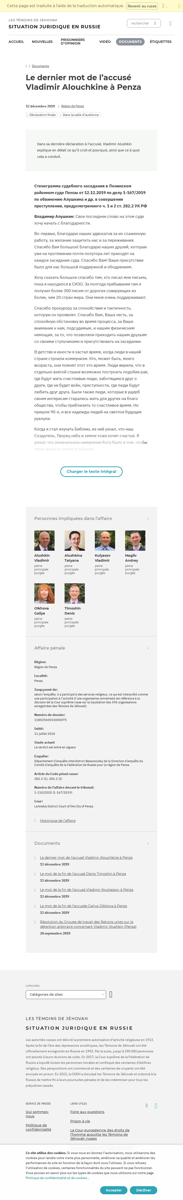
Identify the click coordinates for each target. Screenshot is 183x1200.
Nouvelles (42, 42)
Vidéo (105, 42)
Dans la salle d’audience (81, 115)
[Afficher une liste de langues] (164, 5)
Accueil (16, 42)
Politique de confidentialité (38, 1127)
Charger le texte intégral (91, 471)
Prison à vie (80, 1121)
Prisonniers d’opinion (73, 41)
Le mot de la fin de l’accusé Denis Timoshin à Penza (83, 874)
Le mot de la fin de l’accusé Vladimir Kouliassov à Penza (86, 890)
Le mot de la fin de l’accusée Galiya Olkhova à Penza (83, 906)
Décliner (143, 1190)
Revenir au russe (142, 6)
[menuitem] (16, 41)
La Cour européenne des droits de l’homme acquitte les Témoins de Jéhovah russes (100, 1134)
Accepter (114, 1190)
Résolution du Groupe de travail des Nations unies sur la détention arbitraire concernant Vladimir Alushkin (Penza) (88, 924)
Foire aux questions (87, 1112)
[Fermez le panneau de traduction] (179, 6)
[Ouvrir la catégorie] (111, 994)
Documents (130, 42)
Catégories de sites (46, 994)
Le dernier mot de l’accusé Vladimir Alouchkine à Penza (86, 857)
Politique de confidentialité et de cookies (56, 1178)
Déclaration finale (43, 115)
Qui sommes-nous (37, 1114)
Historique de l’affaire (58, 821)
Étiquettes (161, 42)
